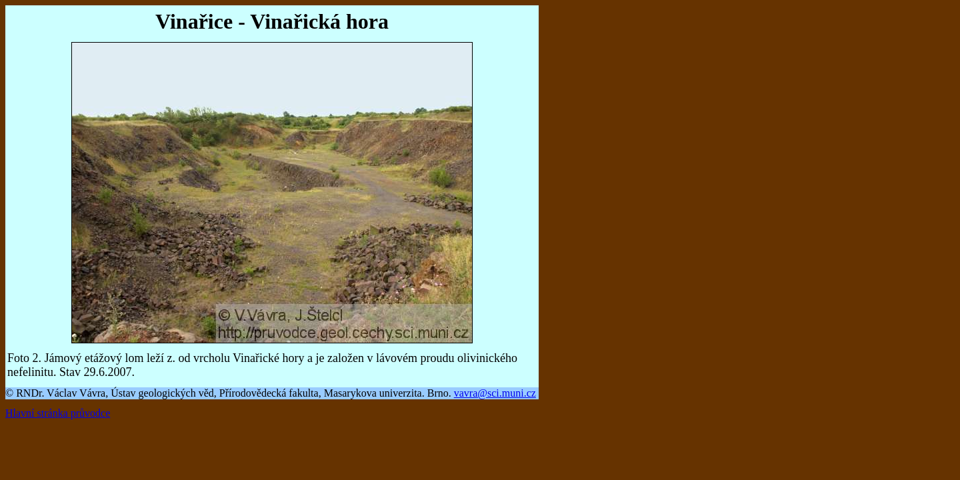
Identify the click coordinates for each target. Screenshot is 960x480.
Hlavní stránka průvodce (57, 413)
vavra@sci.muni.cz (495, 393)
